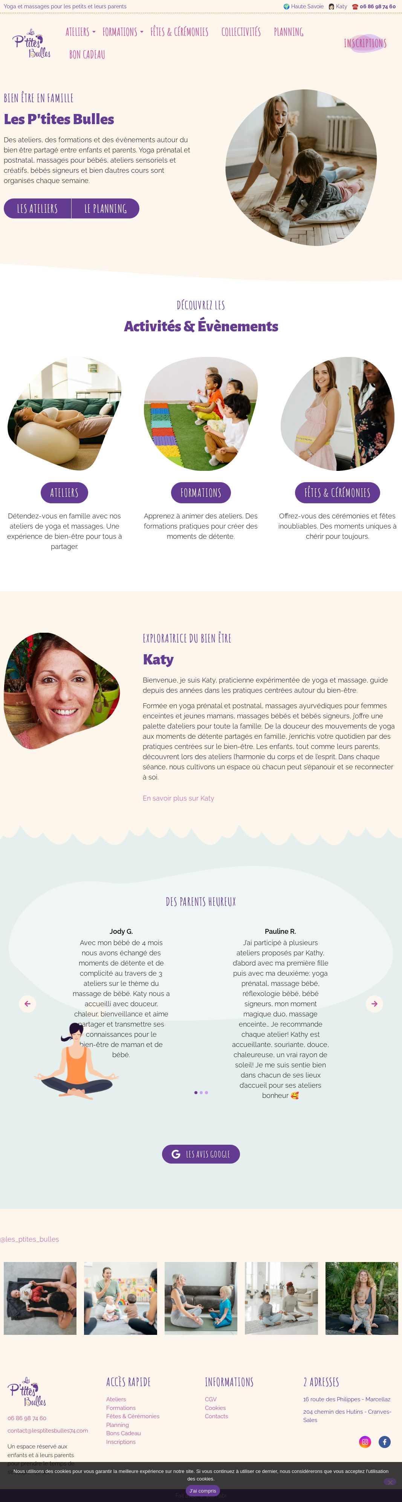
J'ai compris (203, 1491)
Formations (121, 31)
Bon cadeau (87, 54)
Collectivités (241, 31)
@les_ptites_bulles (29, 1239)
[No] (390, 1481)
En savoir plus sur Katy (178, 798)
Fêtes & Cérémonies (179, 31)
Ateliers (79, 31)
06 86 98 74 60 (378, 6)
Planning (288, 31)
